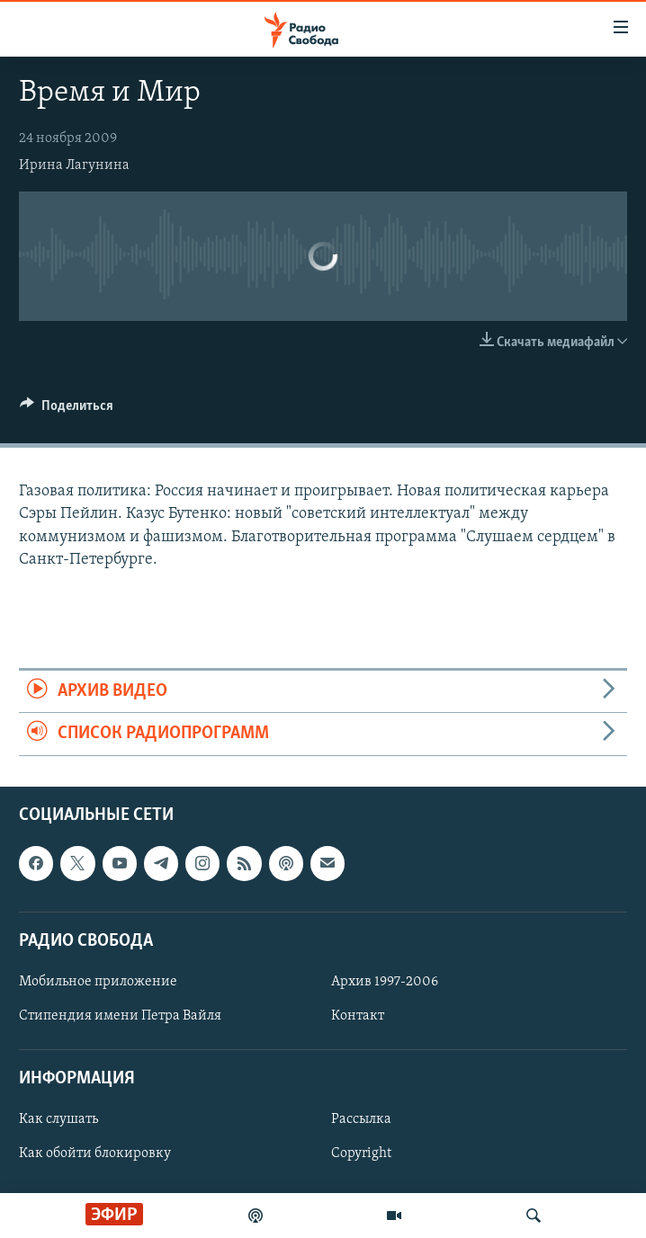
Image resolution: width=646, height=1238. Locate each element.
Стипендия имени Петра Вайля (120, 1016)
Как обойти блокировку (95, 1153)
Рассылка (361, 1119)
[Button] (66, 410)
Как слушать (58, 1119)
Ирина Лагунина (74, 165)
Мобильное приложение (98, 982)
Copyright (361, 1153)
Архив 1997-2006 (384, 982)
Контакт (357, 1016)
